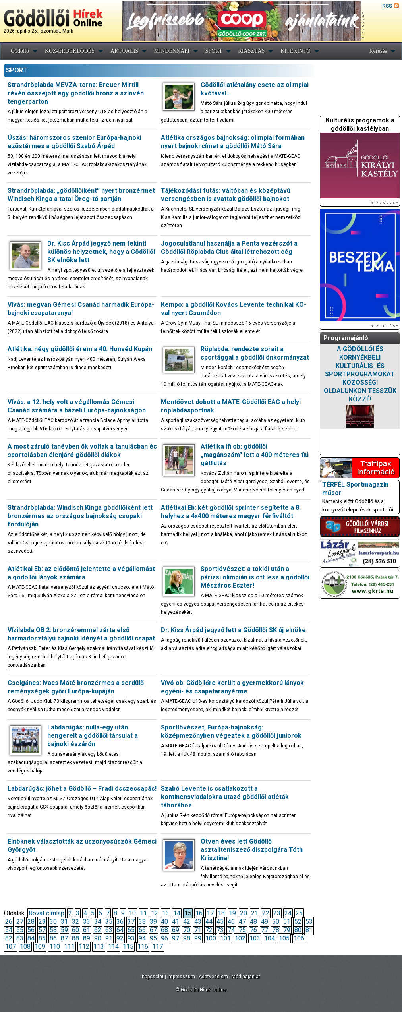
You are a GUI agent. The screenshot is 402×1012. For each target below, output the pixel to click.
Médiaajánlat (246, 976)
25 (299, 913)
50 (275, 921)
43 (197, 921)
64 (120, 930)
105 (284, 938)
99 (197, 938)
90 (97, 938)
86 (53, 938)
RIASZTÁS (251, 51)
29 (42, 921)
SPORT (213, 51)
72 (209, 930)
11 (143, 913)
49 (264, 921)
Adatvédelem (213, 976)
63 (108, 930)
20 (243, 913)
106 (299, 938)
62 (97, 930)
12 (154, 913)
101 (225, 938)
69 (175, 930)
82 (8, 938)
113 (98, 946)
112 (84, 946)
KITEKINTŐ (295, 51)
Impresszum (181, 976)
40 (164, 921)
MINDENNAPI (171, 51)
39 (153, 921)
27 (19, 921)
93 (131, 938)
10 (132, 913)
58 (53, 930)
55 (19, 930)
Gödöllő (20, 51)
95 (153, 938)
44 (209, 921)
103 (254, 938)
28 (31, 921)
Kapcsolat (153, 976)
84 (31, 938)
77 (264, 930)
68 (164, 930)
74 (231, 930)
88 (75, 938)
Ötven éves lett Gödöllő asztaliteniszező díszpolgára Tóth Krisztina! (252, 850)
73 (220, 930)
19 (232, 913)
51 (286, 921)
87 (64, 938)
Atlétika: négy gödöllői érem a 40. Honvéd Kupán (80, 349)
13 (165, 913)
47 (242, 921)
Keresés (378, 51)
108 (25, 946)
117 (157, 946)
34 (97, 921)
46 (231, 921)
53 (309, 921)
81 (309, 930)
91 (108, 938)
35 (108, 921)
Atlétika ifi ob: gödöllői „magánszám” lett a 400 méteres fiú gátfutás (255, 455)
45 (220, 921)
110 (54, 946)
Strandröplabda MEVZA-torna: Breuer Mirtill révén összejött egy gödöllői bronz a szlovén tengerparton (76, 93)
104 (269, 938)
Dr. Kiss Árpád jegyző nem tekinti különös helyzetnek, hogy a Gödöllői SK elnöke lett (101, 252)
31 (64, 921)
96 (164, 938)
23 (276, 913)
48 (253, 921)
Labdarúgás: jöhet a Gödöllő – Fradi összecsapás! (82, 788)
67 (153, 930)
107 (10, 946)
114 (113, 946)
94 (142, 938)
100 (210, 938)
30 (53, 921)
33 (86, 921)
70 (186, 930)
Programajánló (345, 338)
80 (298, 930)
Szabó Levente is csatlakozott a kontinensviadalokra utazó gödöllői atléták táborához (225, 797)
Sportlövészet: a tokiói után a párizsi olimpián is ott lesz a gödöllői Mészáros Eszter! (255, 577)
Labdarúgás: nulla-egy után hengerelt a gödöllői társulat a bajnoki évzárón (92, 736)
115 (128, 946)
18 (221, 913)
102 (240, 938)
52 (298, 921)
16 (199, 913)
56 (31, 930)
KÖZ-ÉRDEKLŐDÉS (70, 51)
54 (8, 930)
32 (75, 921)
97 (175, 938)
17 (210, 913)
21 (254, 913)
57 (42, 930)
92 (120, 938)
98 (186, 938)
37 (131, 921)
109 (40, 946)
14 (176, 913)
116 (142, 946)
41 (175, 921)
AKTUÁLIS (124, 51)
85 (42, 938)
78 (275, 930)
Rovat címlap (46, 913)
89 (86, 938)
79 (286, 930)
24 (288, 913)
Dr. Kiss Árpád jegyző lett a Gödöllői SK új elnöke (233, 630)
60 (75, 930)
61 (86, 930)
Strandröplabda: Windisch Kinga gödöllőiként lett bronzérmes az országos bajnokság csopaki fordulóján (80, 516)
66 (142, 930)
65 (131, 930)
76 (253, 930)
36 (120, 921)
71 (197, 930)
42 (186, 921)
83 (19, 938)
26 (8, 921)
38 (142, 921)
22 (265, 913)
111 (69, 946)
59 (64, 930)
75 (242, 930)
